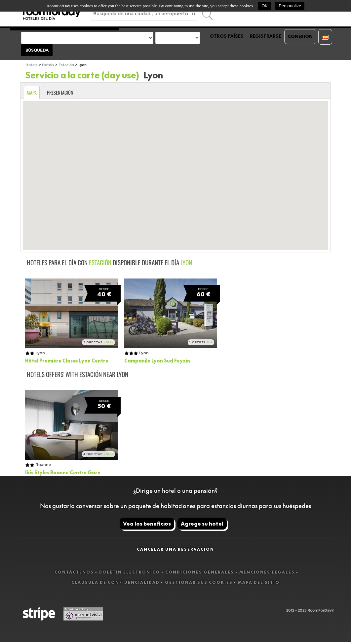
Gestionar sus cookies (199, 582)
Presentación (60, 92)
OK (264, 5)
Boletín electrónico (129, 572)
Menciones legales (267, 572)
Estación (66, 65)
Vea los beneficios (147, 523)
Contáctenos (74, 572)
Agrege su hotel (202, 523)
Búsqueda (37, 50)
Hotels (31, 65)
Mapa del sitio (259, 582)
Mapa (32, 92)
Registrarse (265, 36)
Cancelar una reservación (175, 549)
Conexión (300, 36)
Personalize (290, 5)
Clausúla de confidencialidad (115, 582)
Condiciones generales (199, 572)
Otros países (226, 36)
